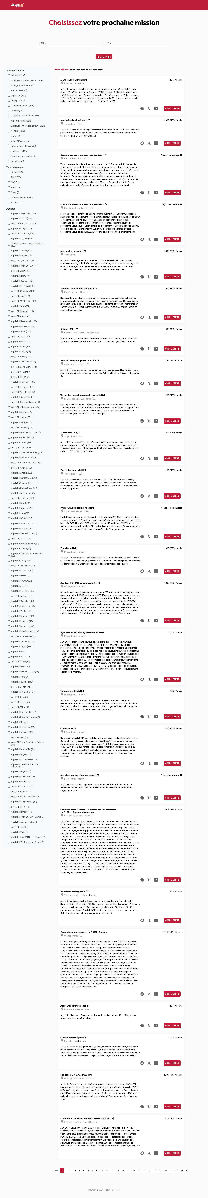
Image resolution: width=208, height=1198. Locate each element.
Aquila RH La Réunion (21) (23, 776)
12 (112, 1171)
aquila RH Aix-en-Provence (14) (25, 797)
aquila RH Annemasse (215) (24, 223)
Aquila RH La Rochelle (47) (23, 591)
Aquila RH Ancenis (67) (21, 473)
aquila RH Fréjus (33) (20, 702)
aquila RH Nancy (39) (20, 661)
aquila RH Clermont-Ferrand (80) (26, 402)
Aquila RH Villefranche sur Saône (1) (27, 842)
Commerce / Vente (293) (22, 105)
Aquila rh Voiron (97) (20, 346)
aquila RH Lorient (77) (21, 417)
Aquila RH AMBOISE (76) (22, 422)
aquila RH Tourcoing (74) (22, 427)
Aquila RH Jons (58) (20, 513)
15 (128, 1171)
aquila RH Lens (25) (20, 737)
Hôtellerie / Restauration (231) (25, 116)
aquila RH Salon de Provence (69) (26, 463)
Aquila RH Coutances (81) (22, 397)
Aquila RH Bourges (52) (21, 560)
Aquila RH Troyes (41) (21, 646)
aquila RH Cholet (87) (20, 377)
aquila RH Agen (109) (20, 316)
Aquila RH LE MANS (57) (22, 523)
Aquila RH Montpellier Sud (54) (25, 543)
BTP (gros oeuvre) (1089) (22, 85)
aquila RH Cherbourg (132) (23, 291)
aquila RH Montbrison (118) (23, 301)
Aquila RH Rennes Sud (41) (23, 641)
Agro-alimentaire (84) (21, 121)
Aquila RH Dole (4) (19, 832)
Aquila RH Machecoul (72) (23, 437)
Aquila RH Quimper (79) (21, 412)
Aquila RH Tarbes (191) (21, 250)
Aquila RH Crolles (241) (21, 218)
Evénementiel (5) (19, 151)
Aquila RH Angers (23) (21, 754)
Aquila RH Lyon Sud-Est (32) (23, 712)
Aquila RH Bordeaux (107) (23, 326)
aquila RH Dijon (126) (20, 296)
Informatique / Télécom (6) (23, 146)
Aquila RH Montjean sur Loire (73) (26, 432)
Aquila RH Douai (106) (21, 331)
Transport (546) (18, 100)
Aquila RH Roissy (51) (20, 576)
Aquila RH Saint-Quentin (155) (24, 266)
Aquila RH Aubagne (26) (22, 732)
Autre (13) (16, 187)
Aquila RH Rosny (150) (21, 276)
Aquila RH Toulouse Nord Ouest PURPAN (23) (25, 765)
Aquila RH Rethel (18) (20, 781)
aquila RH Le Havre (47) (21, 596)
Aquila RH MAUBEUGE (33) (23, 692)
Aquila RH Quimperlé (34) (22, 682)
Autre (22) (16, 136)
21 (160, 1171)
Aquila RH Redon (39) (20, 656)
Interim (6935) (17, 172)
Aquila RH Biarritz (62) (21, 503)
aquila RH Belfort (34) (21, 687)
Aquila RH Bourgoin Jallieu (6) (24, 822)
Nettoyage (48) (18, 131)
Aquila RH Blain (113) (20, 306)
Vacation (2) (16, 202)
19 (150, 1171)
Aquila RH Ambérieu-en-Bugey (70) (27, 453)
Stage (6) (15, 192)
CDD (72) (15, 182)
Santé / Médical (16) (20, 141)
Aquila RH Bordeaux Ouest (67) (25, 478)
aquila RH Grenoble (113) (22, 311)
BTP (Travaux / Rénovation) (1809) (27, 80)
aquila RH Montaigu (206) (22, 233)
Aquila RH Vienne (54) (21, 548)
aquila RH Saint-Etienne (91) (24, 367)
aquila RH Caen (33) (20, 697)
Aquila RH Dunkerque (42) (23, 626)
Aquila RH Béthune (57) (21, 518)
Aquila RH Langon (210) (21, 228)
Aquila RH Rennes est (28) (23, 727)
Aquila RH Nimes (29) (20, 722)
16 (134, 1171)
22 (166, 1171)
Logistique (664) (18, 95)
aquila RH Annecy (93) (21, 357)
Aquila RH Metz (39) (20, 651)
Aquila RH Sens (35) (20, 677)
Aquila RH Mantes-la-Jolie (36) (25, 672)
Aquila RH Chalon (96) (21, 352)
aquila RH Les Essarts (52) (23, 566)
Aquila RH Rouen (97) (20, 341)
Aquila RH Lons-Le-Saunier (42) (25, 631)
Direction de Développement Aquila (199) (27, 244)
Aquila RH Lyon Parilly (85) (23, 382)
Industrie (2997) (18, 75)
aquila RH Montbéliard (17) (23, 786)
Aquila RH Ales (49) (20, 586)
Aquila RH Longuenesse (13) (24, 802)
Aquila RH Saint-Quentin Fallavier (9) (27, 817)
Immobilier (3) (17, 161)
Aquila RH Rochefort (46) (22, 601)
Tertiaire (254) (17, 111)
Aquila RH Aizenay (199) (22, 239)
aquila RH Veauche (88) (21, 372)
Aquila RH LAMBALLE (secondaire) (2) (28, 837)
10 (102, 1171)
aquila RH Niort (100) (20, 336)
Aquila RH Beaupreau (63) (23, 493)
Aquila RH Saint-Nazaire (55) (24, 533)
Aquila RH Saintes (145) (22, 281)
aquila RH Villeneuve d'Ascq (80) (25, 407)
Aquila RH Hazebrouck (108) (24, 321)
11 (107, 1171)
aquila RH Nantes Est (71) (22, 447)
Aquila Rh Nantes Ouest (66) (24, 488)
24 (176, 1171)
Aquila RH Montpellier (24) (23, 749)
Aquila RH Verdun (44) (21, 611)
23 (171, 1171)
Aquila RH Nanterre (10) (22, 812)
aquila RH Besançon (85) (22, 387)
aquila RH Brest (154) (20, 271)
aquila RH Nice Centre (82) (23, 392)
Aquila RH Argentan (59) (22, 508)
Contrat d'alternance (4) (22, 197)
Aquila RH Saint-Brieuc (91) (23, 362)
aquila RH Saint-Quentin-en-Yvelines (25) (27, 743)
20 (155, 1171)
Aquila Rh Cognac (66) (21, 483)
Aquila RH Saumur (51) (21, 581)
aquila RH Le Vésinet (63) (22, 498)
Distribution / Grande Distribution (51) (28, 126)
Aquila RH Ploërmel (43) (22, 621)
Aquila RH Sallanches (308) (23, 213)
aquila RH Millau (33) (20, 707)
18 (144, 1171)
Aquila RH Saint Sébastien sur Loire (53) (27, 554)
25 (182, 1171)
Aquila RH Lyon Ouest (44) (23, 606)
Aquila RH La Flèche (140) (22, 286)
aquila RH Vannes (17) (21, 791)
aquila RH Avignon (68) (21, 468)
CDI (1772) (16, 177)
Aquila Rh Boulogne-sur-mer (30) (26, 717)
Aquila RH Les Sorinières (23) (24, 759)
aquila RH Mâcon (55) (20, 538)
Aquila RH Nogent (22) (21, 771)
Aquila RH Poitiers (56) (21, 528)
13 (118, 1171)
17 (139, 1171)
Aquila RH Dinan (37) (20, 667)
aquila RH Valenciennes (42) (24, 636)
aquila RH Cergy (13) (20, 807)
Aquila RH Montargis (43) (22, 616)
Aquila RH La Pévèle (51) (22, 571)
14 (123, 1171)
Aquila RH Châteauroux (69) (23, 458)
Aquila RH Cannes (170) (22, 256)
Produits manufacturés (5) (23, 156)
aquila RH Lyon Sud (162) (22, 261)
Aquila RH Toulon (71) (21, 442)
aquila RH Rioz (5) (19, 827)
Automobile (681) (19, 90)
